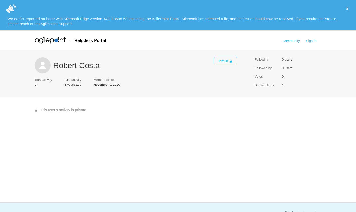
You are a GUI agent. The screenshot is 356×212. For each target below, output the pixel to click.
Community (291, 41)
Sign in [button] (311, 41)
